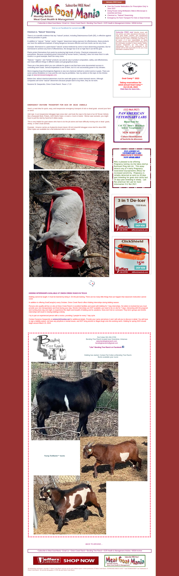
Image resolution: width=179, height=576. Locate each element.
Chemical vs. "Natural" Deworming (120, 15)
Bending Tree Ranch (94, 23)
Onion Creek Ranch (78, 23)
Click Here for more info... (130, 89)
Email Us (65, 23)
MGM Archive (137, 23)
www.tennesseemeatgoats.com (45, 75)
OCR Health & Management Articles (117, 23)
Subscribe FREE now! (124, 32)
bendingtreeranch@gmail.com (106, 343)
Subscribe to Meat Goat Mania (49, 23)
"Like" (92, 347)
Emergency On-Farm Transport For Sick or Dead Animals (128, 18)
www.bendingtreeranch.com (106, 341)
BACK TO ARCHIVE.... (94, 544)
